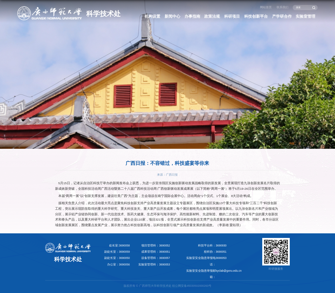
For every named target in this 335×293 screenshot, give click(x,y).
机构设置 (152, 16)
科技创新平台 (256, 16)
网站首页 (266, 7)
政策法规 (212, 16)
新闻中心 (172, 16)
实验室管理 (305, 16)
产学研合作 (282, 16)
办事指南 (192, 16)
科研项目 (232, 16)
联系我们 (282, 7)
